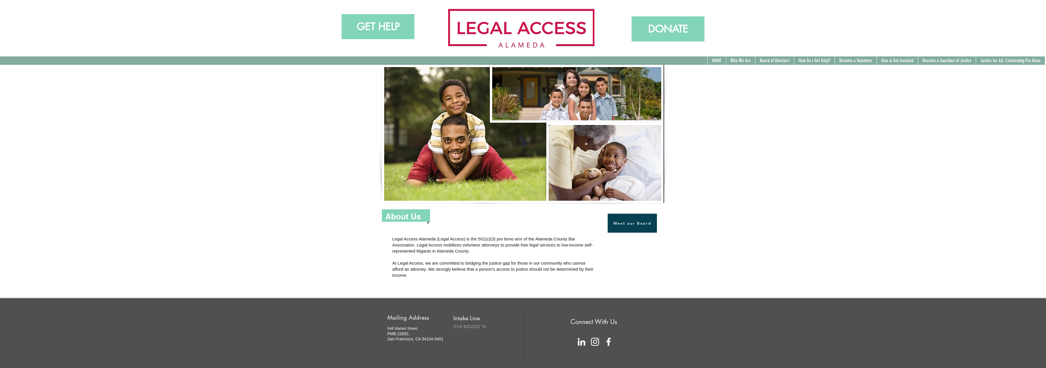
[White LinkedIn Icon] (581, 341)
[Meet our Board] (632, 223)
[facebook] (608, 341)
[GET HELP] (378, 26)
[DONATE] (668, 28)
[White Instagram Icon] (595, 341)
